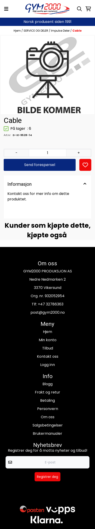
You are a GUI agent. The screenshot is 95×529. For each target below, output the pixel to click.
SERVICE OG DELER (36, 31)
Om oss (47, 417)
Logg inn (47, 364)
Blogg (47, 384)
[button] (85, 165)
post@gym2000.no (47, 312)
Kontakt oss (47, 356)
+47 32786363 (50, 304)
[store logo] (47, 8)
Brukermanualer (47, 433)
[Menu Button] (6, 9)
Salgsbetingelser (48, 425)
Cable (77, 31)
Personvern (47, 408)
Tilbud (47, 348)
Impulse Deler (60, 31)
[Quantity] (47, 153)
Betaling (47, 400)
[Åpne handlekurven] (88, 9)
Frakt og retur (47, 392)
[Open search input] (79, 8)
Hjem (17, 31)
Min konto (47, 340)
